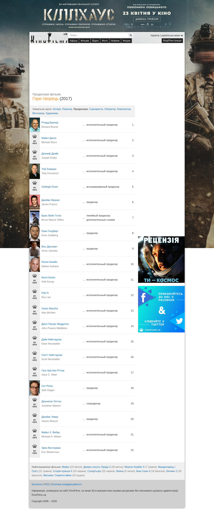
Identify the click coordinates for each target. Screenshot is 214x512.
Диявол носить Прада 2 (97, 467)
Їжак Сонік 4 (143, 471)
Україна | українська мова (166, 35)
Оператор (110, 109)
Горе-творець (45, 98)
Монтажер (38, 113)
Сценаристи (96, 109)
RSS (46, 484)
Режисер (67, 109)
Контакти (37, 484)
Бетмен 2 (171, 471)
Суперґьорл (94, 471)
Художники (52, 113)
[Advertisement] (107, 65)
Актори (57, 109)
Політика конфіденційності (66, 484)
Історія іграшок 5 (62, 471)
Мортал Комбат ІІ (134, 467)
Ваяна (119, 471)
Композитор (124, 109)
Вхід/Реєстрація (172, 40)
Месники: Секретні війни (57, 475)
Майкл (65, 467)
